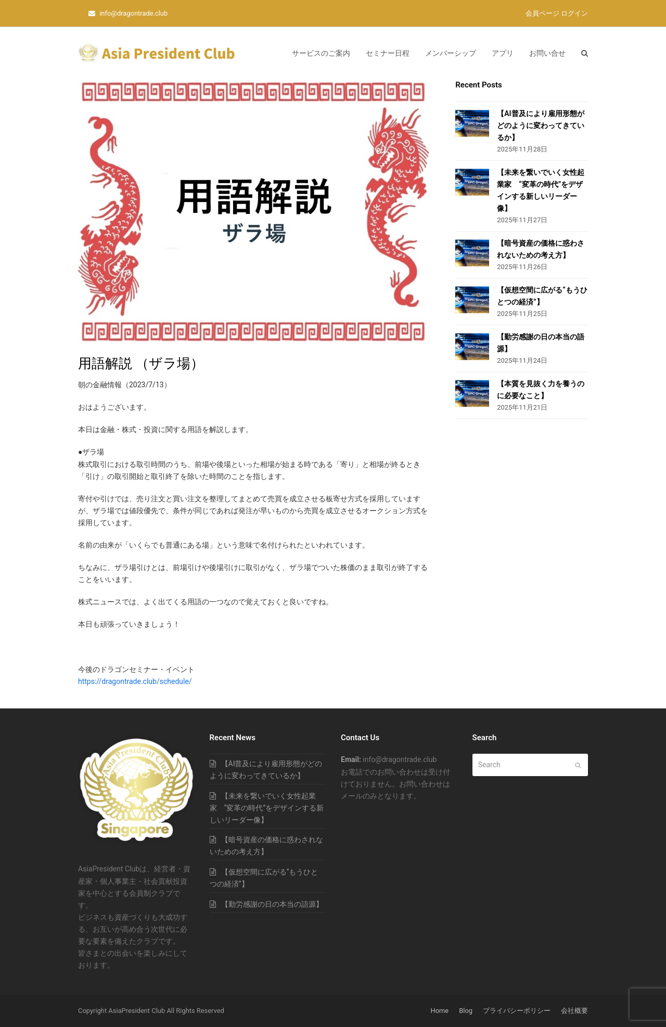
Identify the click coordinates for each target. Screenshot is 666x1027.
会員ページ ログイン (557, 13)
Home (439, 1011)
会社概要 (574, 1011)
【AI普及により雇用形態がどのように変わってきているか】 (540, 125)
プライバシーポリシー (516, 1011)
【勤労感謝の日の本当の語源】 (272, 904)
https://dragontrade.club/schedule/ (135, 681)
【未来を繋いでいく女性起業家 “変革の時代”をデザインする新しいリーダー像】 (267, 808)
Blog (465, 1011)
